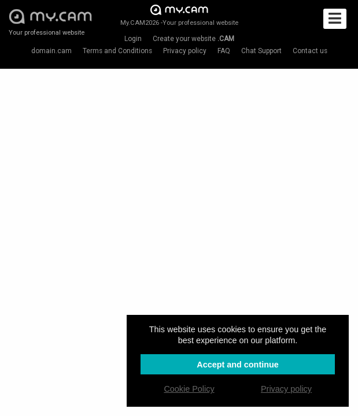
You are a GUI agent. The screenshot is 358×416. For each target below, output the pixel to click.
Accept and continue (238, 364)
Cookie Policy (189, 388)
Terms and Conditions (117, 51)
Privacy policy (184, 51)
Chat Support (261, 51)
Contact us (310, 51)
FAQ (223, 51)
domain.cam (51, 51)
